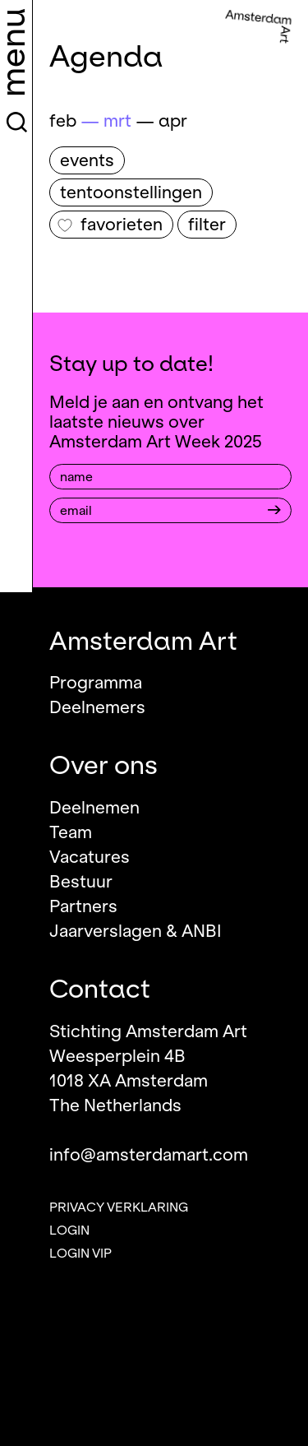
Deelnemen (94, 808)
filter (207, 224)
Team (70, 832)
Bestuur (81, 882)
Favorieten (110, 224)
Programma (95, 683)
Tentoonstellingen (131, 192)
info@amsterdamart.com (148, 1155)
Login (69, 1230)
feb (62, 121)
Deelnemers (97, 707)
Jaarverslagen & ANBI (135, 931)
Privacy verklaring (118, 1207)
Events (87, 160)
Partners (83, 906)
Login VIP (80, 1253)
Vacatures (89, 857)
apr (173, 121)
